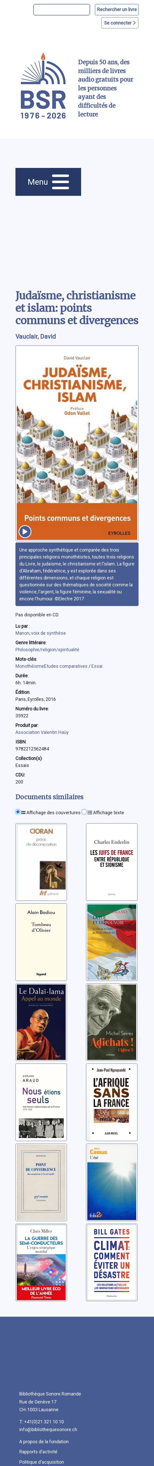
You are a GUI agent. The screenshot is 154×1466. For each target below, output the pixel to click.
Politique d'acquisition (41, 1462)
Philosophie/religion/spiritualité (47, 649)
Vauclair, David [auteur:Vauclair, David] (35, 336)
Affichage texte (106, 812)
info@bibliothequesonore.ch (48, 1429)
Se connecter (119, 23)
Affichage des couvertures (51, 812)
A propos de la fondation (44, 1441)
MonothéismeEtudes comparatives (52, 666)
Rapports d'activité (38, 1451)
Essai (96, 666)
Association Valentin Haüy (42, 732)
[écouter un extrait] (25, 531)
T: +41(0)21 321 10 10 (41, 1421)
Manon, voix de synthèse (40, 633)
